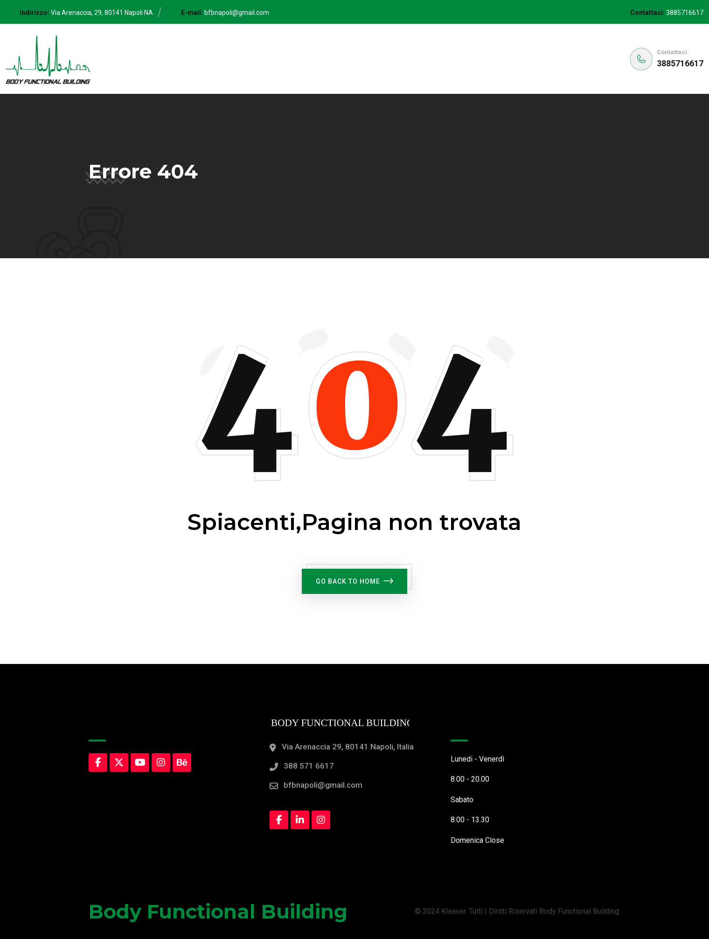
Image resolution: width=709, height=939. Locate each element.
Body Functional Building (218, 911)
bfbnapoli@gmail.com (236, 12)
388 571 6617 (309, 765)
